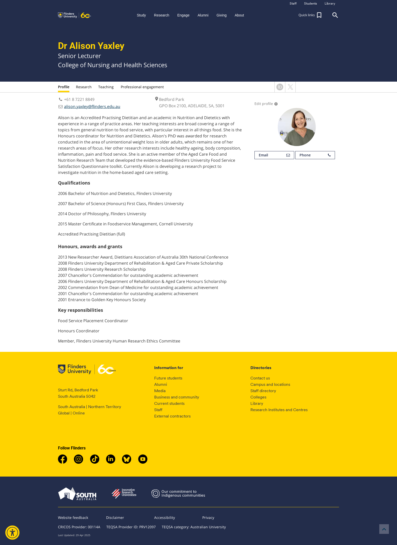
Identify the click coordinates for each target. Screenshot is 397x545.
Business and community (176, 397)
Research (84, 86)
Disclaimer (115, 517)
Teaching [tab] (106, 86)
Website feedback (73, 517)
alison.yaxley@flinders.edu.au (92, 106)
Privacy (208, 517)
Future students (168, 378)
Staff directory (263, 390)
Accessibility (164, 517)
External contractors (172, 416)
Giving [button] (221, 15)
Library (256, 403)
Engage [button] (183, 15)
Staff (158, 409)
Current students (169, 403)
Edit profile (266, 103)
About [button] (239, 15)
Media (160, 390)
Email (274, 155)
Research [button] (161, 15)
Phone (315, 155)
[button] (311, 15)
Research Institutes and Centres (279, 409)
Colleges (258, 397)
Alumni (160, 384)
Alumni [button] (202, 15)
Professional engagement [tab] (142, 86)
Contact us (260, 378)
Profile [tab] (63, 86)
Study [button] (141, 15)
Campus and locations (270, 384)
